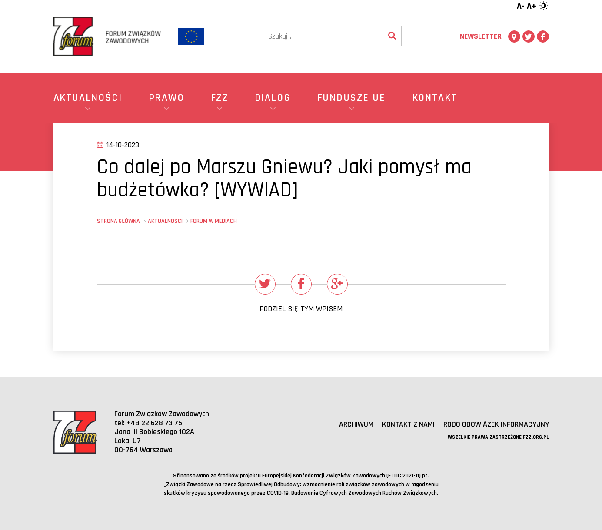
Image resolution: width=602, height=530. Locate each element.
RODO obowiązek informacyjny (496, 424)
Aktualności (165, 221)
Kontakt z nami (408, 424)
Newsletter (481, 36)
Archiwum (356, 424)
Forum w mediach (213, 221)
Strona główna (118, 221)
